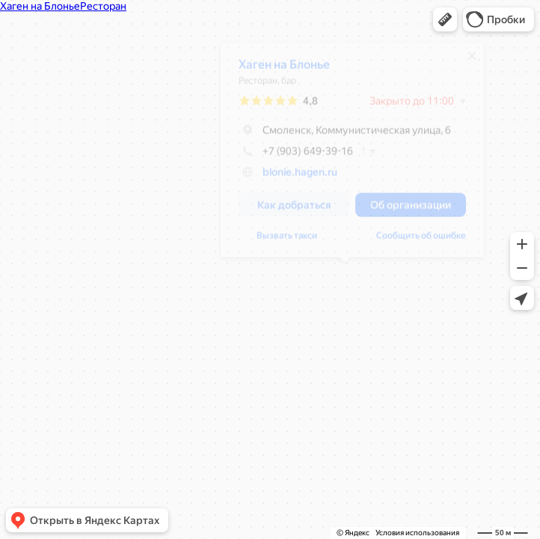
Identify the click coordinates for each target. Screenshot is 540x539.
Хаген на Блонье (277, 70)
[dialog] (345, 155)
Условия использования (417, 533)
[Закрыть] (465, 61)
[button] (445, 19)
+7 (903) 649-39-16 (289, 156)
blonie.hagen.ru (293, 177)
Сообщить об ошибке (414, 241)
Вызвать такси (280, 241)
